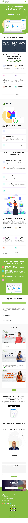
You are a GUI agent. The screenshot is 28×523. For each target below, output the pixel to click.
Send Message (14, 481)
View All (14, 394)
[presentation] (2, 442)
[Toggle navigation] (25, 1)
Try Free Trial (10, 14)
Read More (4, 352)
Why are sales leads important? (6, 317)
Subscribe (20, 493)
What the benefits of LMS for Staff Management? (9, 322)
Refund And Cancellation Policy (14, 518)
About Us (16, 503)
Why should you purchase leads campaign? (8, 307)
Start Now (17, 14)
